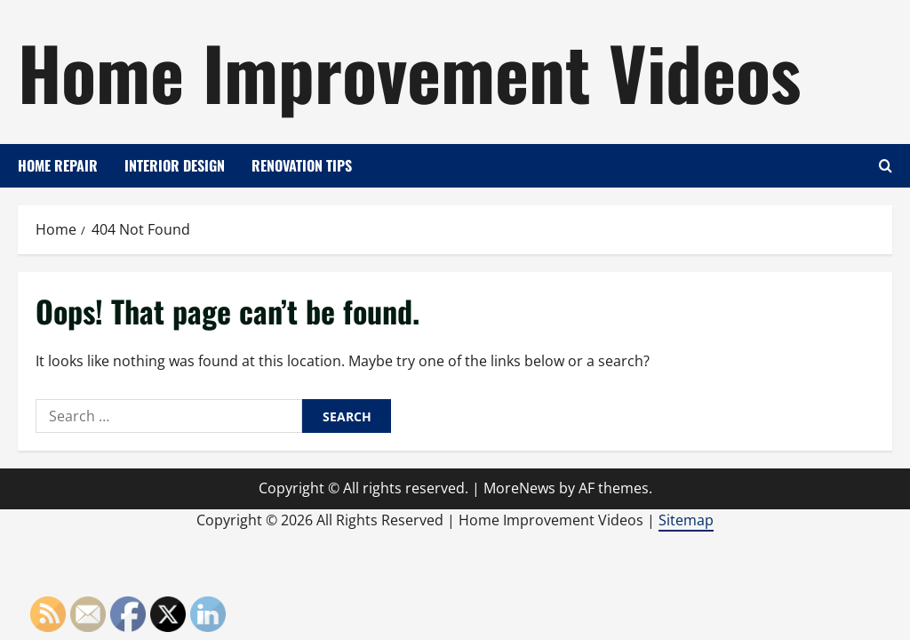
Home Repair (58, 165)
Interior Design (174, 165)
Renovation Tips (301, 165)
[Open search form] (885, 165)
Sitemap (686, 520)
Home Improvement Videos (409, 71)
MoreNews (519, 488)
